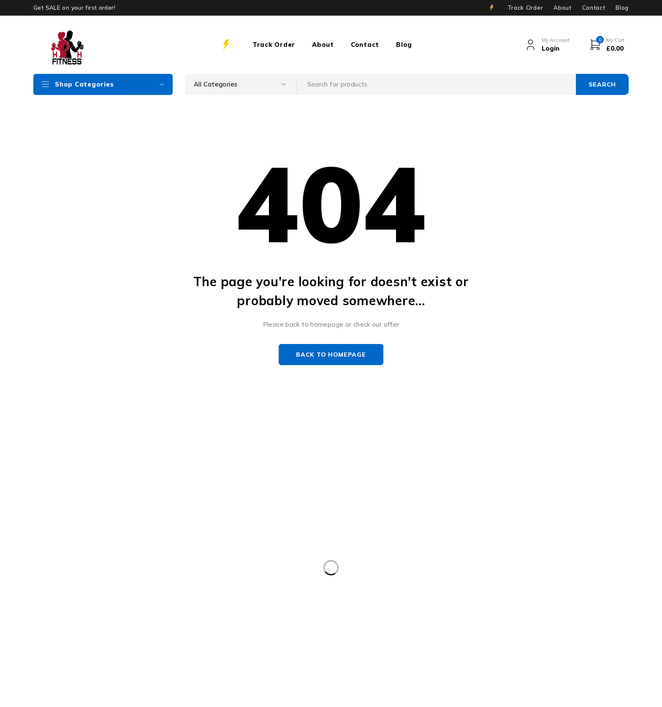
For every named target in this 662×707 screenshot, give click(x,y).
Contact (593, 7)
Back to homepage (331, 354)
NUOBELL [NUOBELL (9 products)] (217, 633)
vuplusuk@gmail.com (40, 570)
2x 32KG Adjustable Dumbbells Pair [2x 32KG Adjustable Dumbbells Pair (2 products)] (92, 633)
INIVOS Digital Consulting (238, 695)
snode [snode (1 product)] (349, 633)
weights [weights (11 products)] (273, 651)
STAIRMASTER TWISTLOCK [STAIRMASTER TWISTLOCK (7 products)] (419, 633)
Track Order (525, 7)
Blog (622, 7)
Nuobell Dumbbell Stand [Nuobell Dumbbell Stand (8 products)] (286, 633)
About (562, 7)
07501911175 (141, 583)
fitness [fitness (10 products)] (174, 633)
